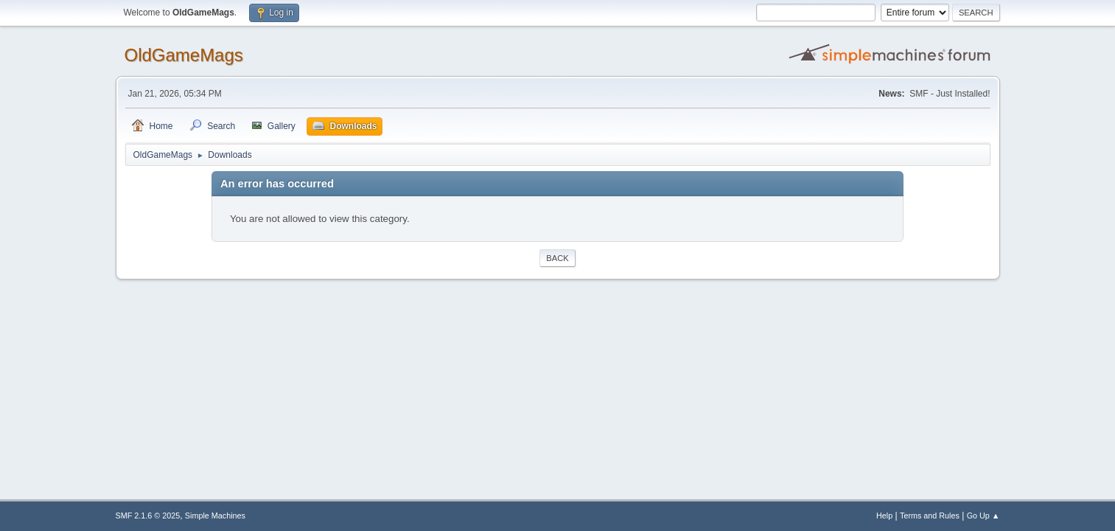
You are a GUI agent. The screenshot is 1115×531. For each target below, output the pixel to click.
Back (557, 258)
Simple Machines (215, 515)
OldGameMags (184, 55)
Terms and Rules (930, 515)
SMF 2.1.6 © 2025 (148, 515)
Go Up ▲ (983, 515)
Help (884, 515)
